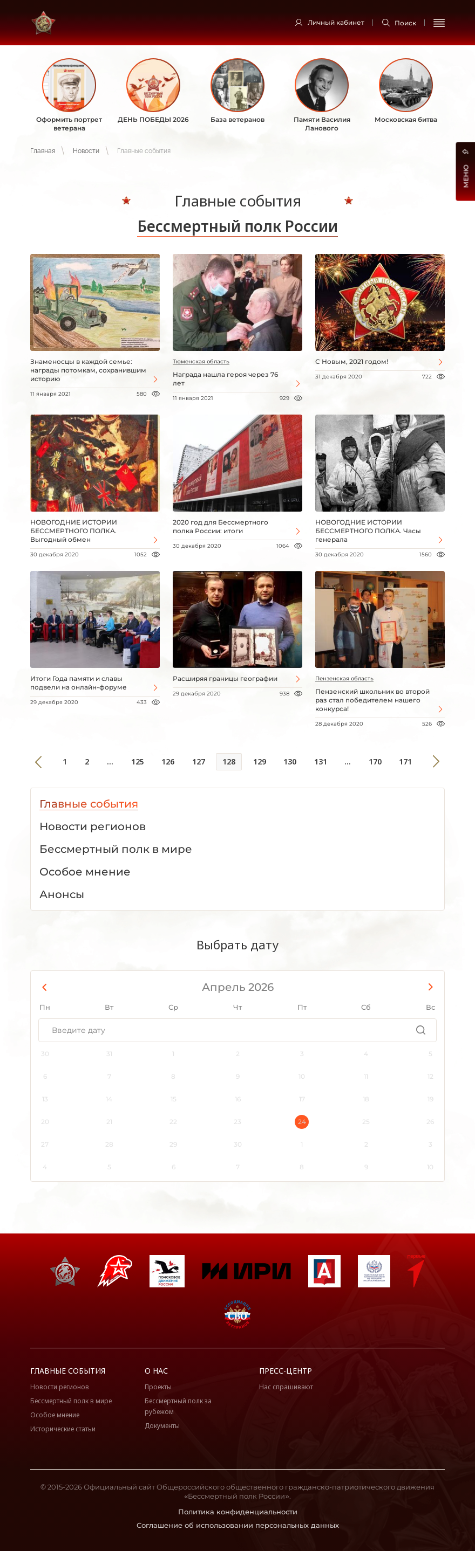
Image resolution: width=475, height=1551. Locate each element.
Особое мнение (54, 1414)
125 (137, 761)
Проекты (158, 1386)
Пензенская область (344, 678)
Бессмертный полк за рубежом (178, 1406)
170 (375, 761)
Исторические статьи (63, 1428)
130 (289, 761)
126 (167, 761)
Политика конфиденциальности (237, 1511)
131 (320, 761)
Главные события (67, 1371)
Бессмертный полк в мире (71, 1400)
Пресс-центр (285, 1371)
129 (259, 761)
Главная (42, 151)
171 (405, 761)
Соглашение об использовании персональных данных (238, 1525)
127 (198, 761)
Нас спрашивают (286, 1386)
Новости (86, 151)
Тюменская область (201, 361)
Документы (162, 1425)
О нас (156, 1371)
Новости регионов (59, 1386)
